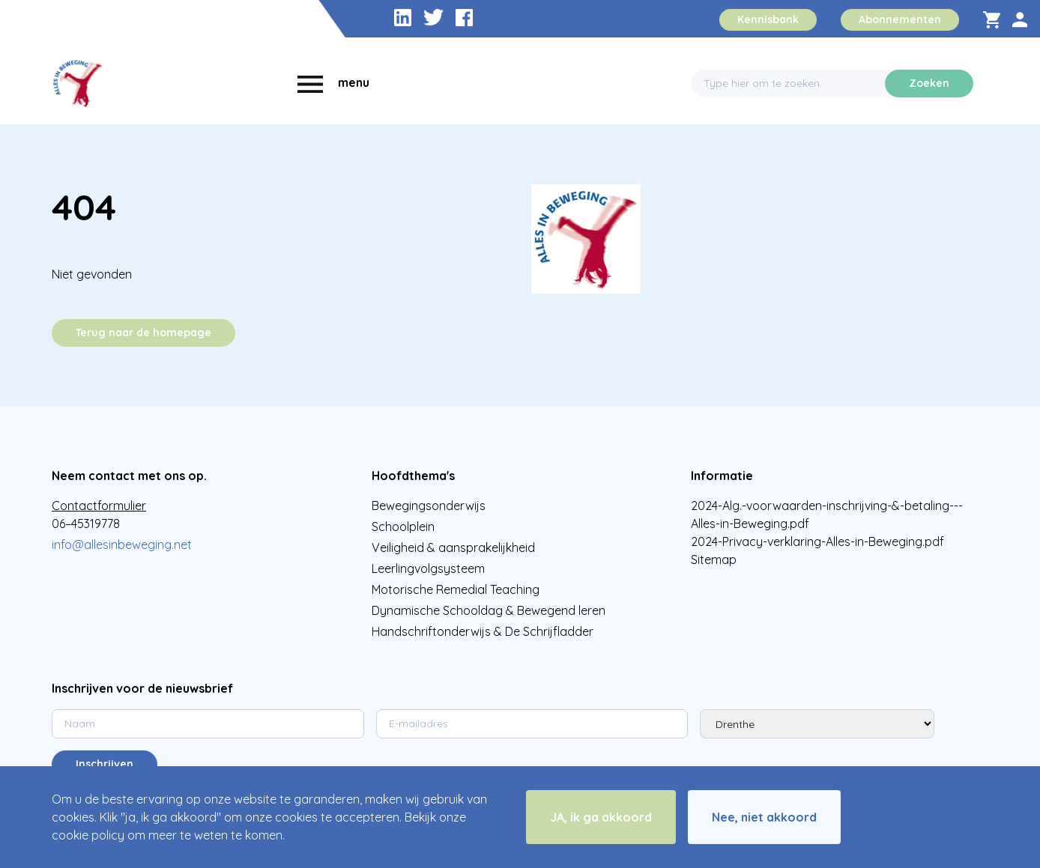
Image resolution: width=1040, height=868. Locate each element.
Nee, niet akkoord (764, 817)
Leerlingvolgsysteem (428, 568)
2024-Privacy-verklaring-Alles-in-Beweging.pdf (817, 541)
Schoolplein (403, 526)
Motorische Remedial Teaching (455, 589)
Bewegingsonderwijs (429, 505)
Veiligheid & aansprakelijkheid (453, 547)
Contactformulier (99, 505)
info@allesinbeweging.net (122, 544)
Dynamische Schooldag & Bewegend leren (488, 610)
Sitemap (714, 559)
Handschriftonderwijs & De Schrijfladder (482, 631)
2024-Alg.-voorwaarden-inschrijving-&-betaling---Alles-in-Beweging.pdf (827, 514)
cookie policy (88, 835)
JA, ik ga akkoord (601, 817)
